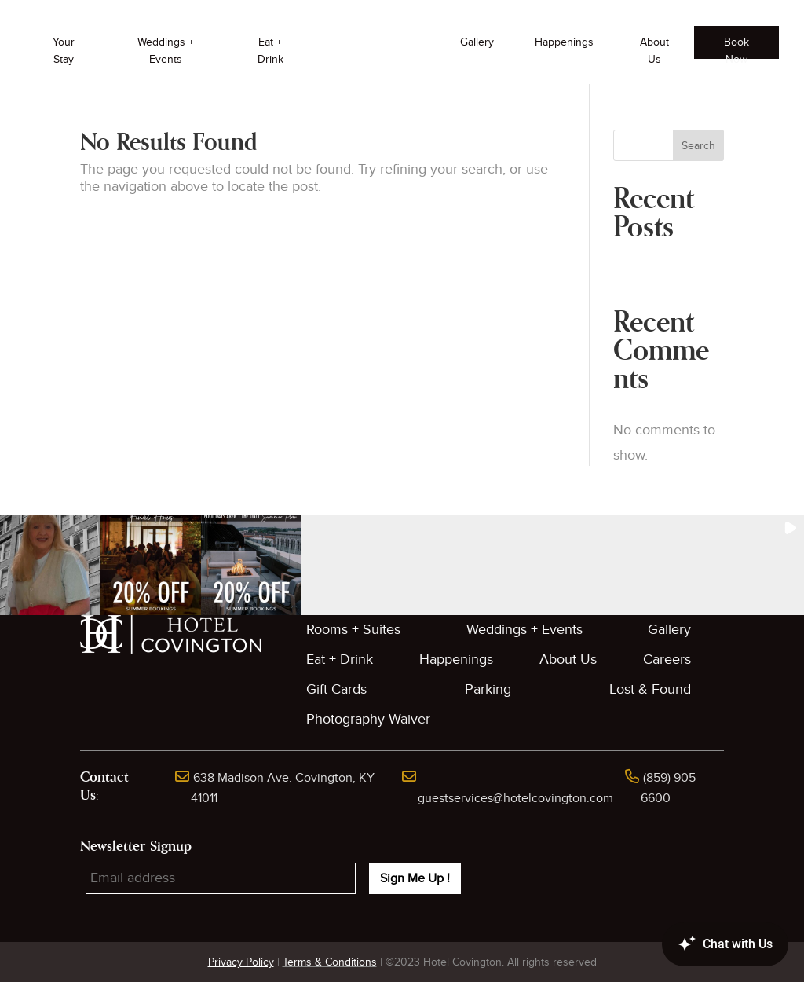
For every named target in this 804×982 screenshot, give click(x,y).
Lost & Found (650, 689)
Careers (667, 659)
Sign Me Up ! (415, 878)
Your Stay (64, 50)
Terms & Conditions (330, 962)
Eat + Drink (270, 50)
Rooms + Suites (353, 629)
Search (698, 145)
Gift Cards (336, 689)
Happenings (564, 42)
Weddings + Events (165, 50)
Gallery (477, 42)
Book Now (736, 47)
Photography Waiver (368, 719)
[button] (50, 565)
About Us (654, 50)
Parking (488, 689)
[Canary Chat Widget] (702, 944)
